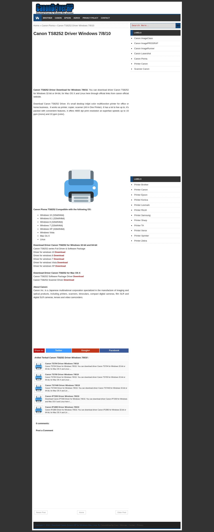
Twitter (58, 350)
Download (60, 252)
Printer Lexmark (142, 205)
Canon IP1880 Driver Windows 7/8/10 (62, 407)
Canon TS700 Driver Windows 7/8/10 (62, 374)
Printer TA (139, 225)
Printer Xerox (140, 230)
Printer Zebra (140, 240)
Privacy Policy (90, 18)
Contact (105, 18)
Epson (67, 18)
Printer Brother (141, 184)
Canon (58, 18)
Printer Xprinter (141, 235)
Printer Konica (141, 200)
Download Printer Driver (107, 7)
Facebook (114, 350)
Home (36, 25)
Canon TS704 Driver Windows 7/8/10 (62, 363)
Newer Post (41, 512)
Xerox (77, 18)
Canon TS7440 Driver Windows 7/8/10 (62, 385)
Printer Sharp (140, 220)
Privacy (140, 525)
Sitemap (123, 525)
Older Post (121, 512)
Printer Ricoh (140, 210)
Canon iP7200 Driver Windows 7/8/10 (62, 396)
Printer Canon (141, 63)
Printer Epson (140, 195)
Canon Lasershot (142, 53)
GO (178, 25)
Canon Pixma (48, 25)
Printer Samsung (142, 215)
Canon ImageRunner (144, 48)
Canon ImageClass (143, 38)
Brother (47, 18)
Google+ (85, 350)
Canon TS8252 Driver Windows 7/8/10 (72, 33)
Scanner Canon (141, 69)
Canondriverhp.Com (109, 525)
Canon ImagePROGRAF (146, 43)
